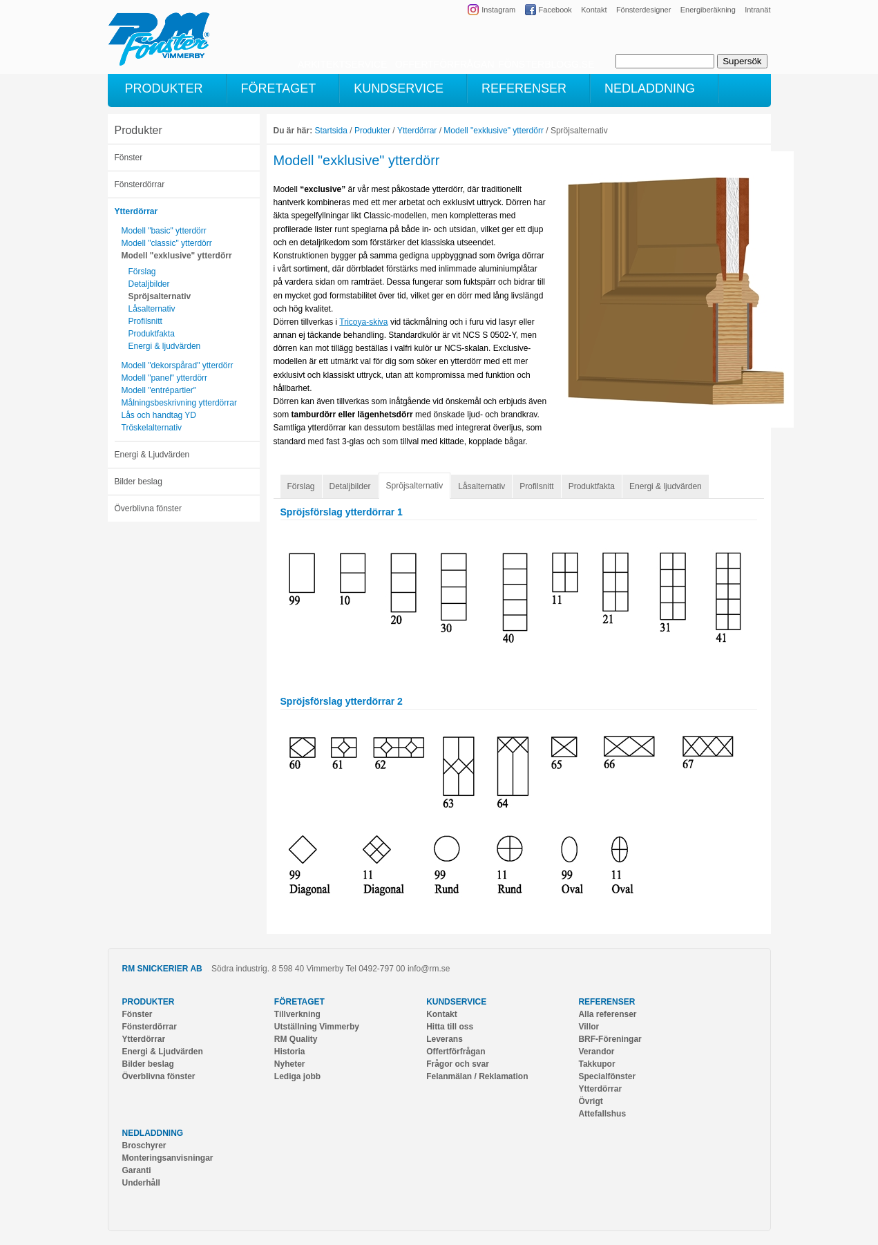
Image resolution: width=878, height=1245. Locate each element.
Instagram (498, 10)
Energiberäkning (708, 10)
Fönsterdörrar (140, 184)
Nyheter (289, 1064)
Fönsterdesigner (643, 10)
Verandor (596, 1051)
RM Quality (296, 1039)
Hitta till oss (449, 1027)
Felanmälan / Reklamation (477, 1076)
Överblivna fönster (148, 508)
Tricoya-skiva (363, 322)
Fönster (129, 157)
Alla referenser (607, 1014)
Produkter (138, 130)
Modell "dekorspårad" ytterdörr (177, 365)
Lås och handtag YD (159, 415)
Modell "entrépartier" (159, 390)
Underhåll (141, 1183)
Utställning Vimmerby (316, 1027)
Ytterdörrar (136, 211)
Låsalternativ (151, 309)
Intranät (757, 10)
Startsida (331, 130)
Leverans (444, 1039)
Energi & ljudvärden (164, 346)
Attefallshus (602, 1114)
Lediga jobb (297, 1076)
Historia (289, 1051)
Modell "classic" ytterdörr (167, 243)
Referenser (606, 1002)
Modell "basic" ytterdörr (164, 231)
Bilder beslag (138, 481)
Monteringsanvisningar (167, 1158)
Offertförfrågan (455, 1051)
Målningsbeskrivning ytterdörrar (179, 403)
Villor (588, 1027)
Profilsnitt (145, 321)
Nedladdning (153, 1133)
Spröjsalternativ (159, 296)
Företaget (299, 1002)
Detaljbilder (149, 284)
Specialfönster (607, 1076)
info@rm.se (429, 968)
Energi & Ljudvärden (152, 454)
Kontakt (594, 10)
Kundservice (456, 1002)
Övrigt (590, 1101)
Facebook (555, 10)
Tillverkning (297, 1014)
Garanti (136, 1170)
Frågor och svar (457, 1064)
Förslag (142, 271)
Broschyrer (144, 1145)
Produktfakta (151, 334)
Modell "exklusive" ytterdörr (177, 255)
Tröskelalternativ (152, 428)
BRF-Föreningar (609, 1039)
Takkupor (596, 1064)
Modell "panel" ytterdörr (165, 378)
